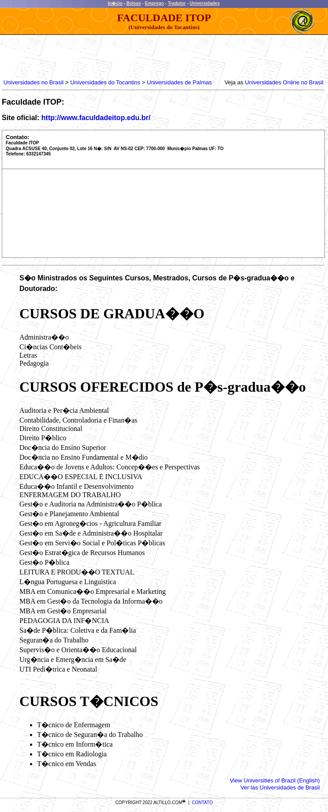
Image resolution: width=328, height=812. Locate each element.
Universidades (205, 3)
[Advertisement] (162, 55)
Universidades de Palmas (179, 82)
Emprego (154, 3)
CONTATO (202, 802)
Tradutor (177, 3)
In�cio (115, 3)
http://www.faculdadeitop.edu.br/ (95, 117)
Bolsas (134, 3)
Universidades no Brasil (34, 82)
